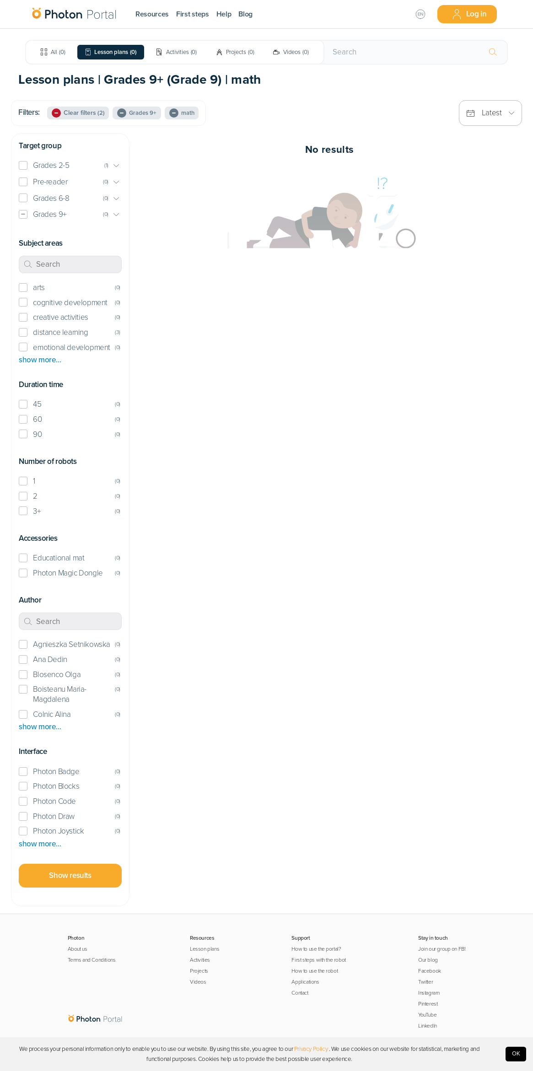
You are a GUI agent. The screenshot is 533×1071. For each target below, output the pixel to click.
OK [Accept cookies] (516, 1053)
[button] (70, 165)
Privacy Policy (311, 1049)
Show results (70, 875)
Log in (469, 14)
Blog (245, 14)
